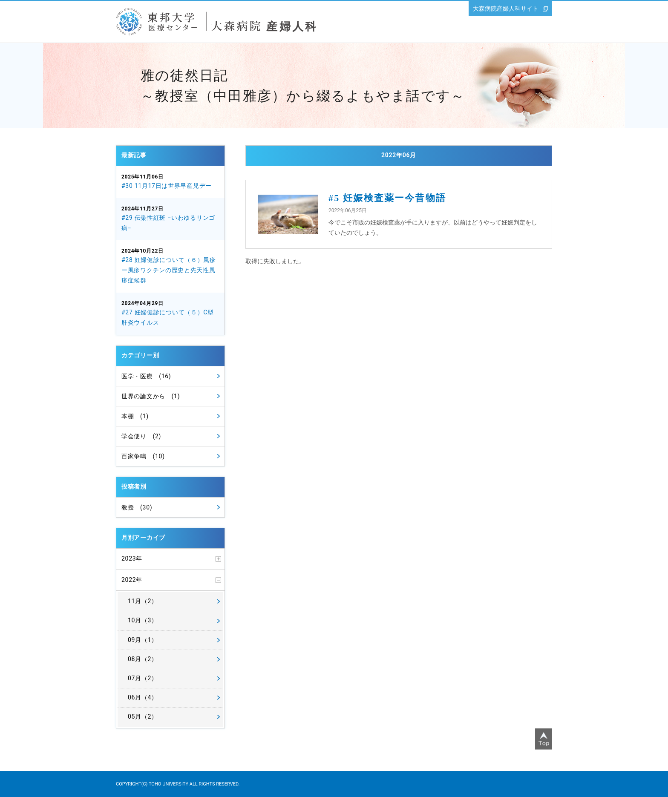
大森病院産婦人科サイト (505, 8)
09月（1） (143, 639)
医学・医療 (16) (146, 376)
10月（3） (143, 620)
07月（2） (143, 678)
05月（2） (143, 716)
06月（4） (143, 697)
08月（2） (143, 659)
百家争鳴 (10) (143, 456)
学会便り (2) (141, 436)
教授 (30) (136, 507)
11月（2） (143, 601)
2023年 (131, 558)
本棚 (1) (135, 416)
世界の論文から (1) (150, 396)
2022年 (131, 579)
